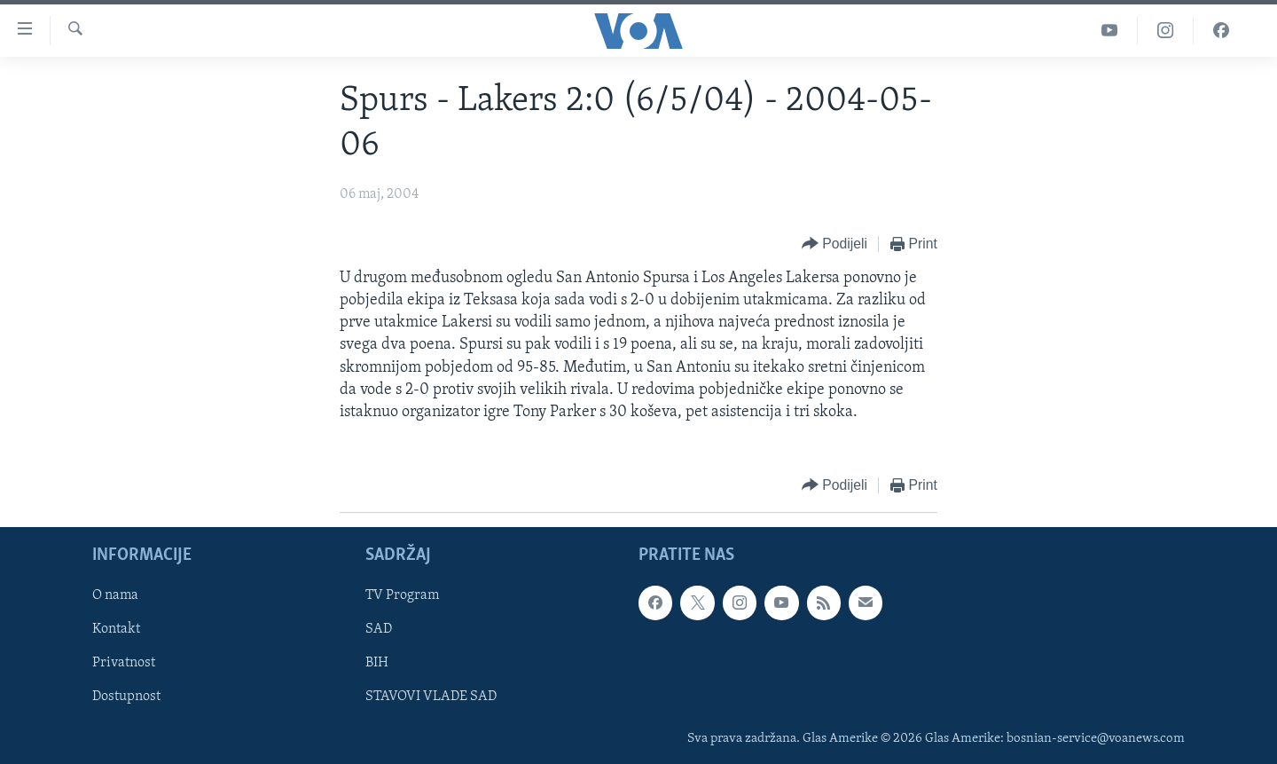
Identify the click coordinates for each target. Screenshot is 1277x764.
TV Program (402, 596)
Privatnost (123, 664)
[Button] (834, 244)
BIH (376, 664)
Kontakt (116, 630)
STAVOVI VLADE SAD (431, 697)
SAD (378, 630)
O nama (115, 596)
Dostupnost (126, 697)
